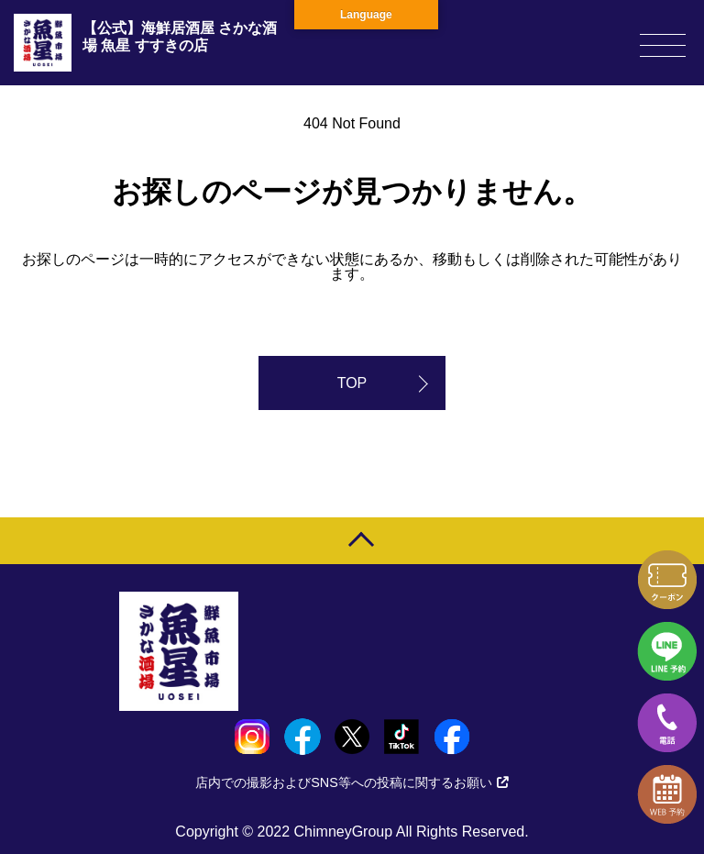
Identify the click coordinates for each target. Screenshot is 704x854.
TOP (352, 383)
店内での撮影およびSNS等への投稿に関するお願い (352, 782)
